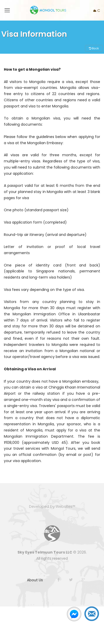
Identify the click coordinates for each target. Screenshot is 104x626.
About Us (35, 580)
